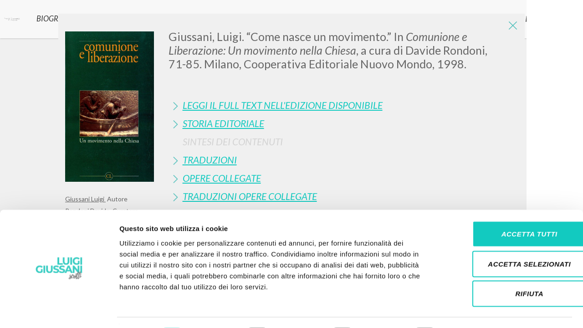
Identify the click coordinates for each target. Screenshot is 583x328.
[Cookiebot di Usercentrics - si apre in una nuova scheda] (59, 310)
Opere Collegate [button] (222, 178)
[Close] (511, 27)
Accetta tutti (507, 208)
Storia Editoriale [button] (223, 123)
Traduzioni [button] (210, 159)
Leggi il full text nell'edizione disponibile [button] (283, 105)
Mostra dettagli (479, 310)
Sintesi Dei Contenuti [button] (233, 141)
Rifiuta (507, 268)
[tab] (343, 105)
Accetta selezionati (506, 238)
